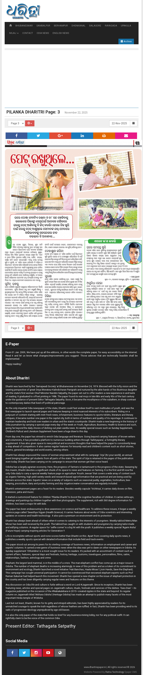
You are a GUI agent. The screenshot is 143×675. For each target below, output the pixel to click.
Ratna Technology (114, 672)
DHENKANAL (79, 25)
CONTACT (27, 33)
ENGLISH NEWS (61, 33)
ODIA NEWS (43, 33)
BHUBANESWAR (24, 25)
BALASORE (95, 25)
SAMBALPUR (43, 25)
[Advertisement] (73, 78)
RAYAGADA (111, 25)
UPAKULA (126, 25)
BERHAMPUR (61, 25)
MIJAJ (14, 33)
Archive (126, 41)
